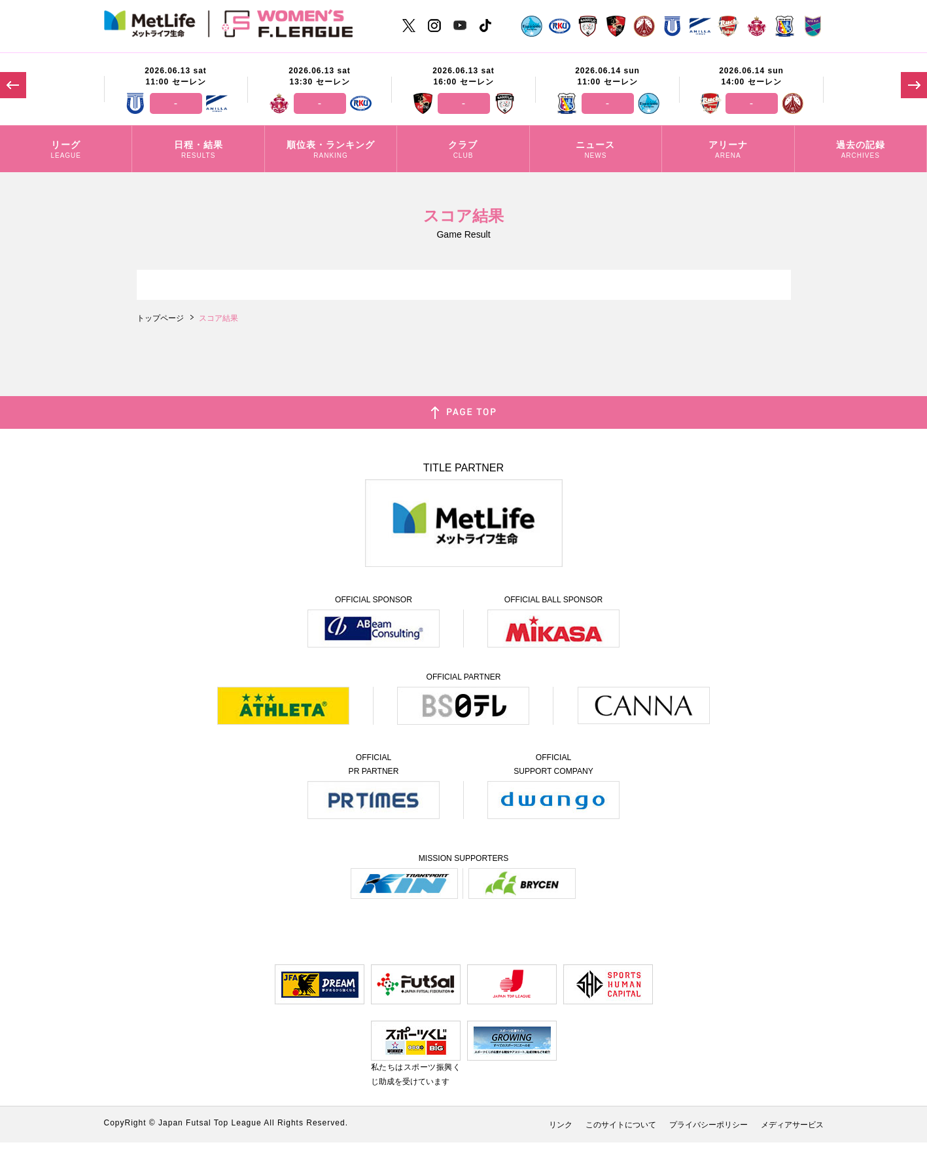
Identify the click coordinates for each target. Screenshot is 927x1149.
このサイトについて (621, 1124)
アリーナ (728, 150)
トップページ (160, 318)
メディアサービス (792, 1124)
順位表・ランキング (330, 150)
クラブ (463, 150)
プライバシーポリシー (708, 1124)
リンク (560, 1124)
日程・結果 (198, 150)
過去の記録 (860, 150)
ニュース (595, 150)
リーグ (65, 150)
